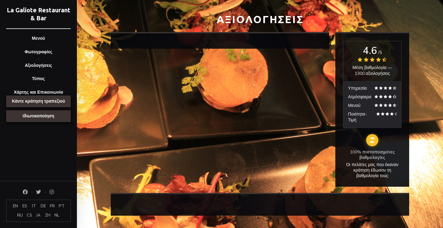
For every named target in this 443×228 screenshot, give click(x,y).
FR (52, 206)
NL (56, 215)
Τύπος (38, 79)
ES (24, 206)
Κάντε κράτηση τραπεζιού (38, 101)
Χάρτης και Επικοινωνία (38, 92)
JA (38, 215)
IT (34, 206)
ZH (47, 215)
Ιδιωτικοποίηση (38, 116)
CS (29, 215)
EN (15, 206)
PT (62, 206)
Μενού (38, 38)
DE (43, 206)
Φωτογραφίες (38, 52)
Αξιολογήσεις (38, 65)
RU (20, 215)
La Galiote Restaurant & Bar (38, 14)
